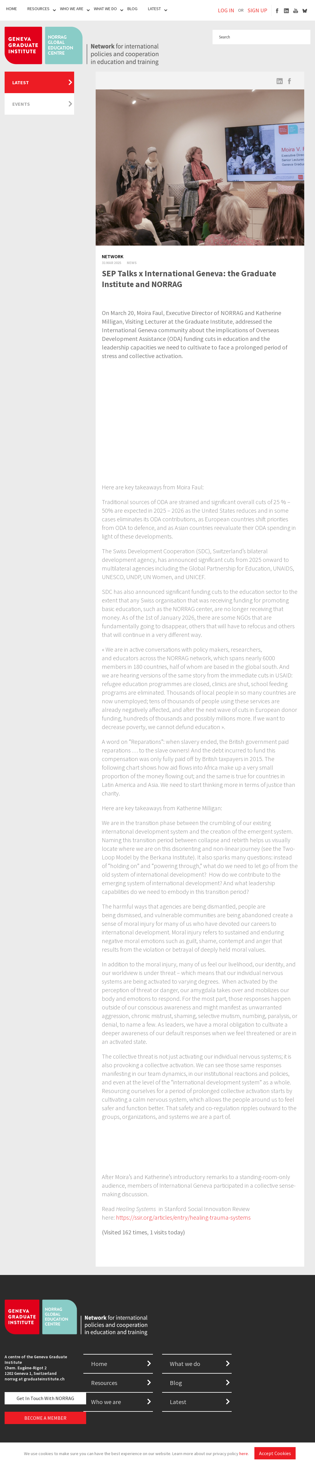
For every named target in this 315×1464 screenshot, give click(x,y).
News (132, 262)
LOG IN (226, 10)
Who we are (106, 1402)
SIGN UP (257, 10)
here (243, 1453)
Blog (132, 8)
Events (21, 104)
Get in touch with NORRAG (45, 1398)
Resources (38, 8)
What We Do (105, 8)
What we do (185, 1363)
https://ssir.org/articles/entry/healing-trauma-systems (183, 1217)
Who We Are (71, 8)
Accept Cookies (275, 1453)
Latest (154, 8)
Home (11, 8)
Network (112, 256)
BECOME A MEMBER (45, 1418)
